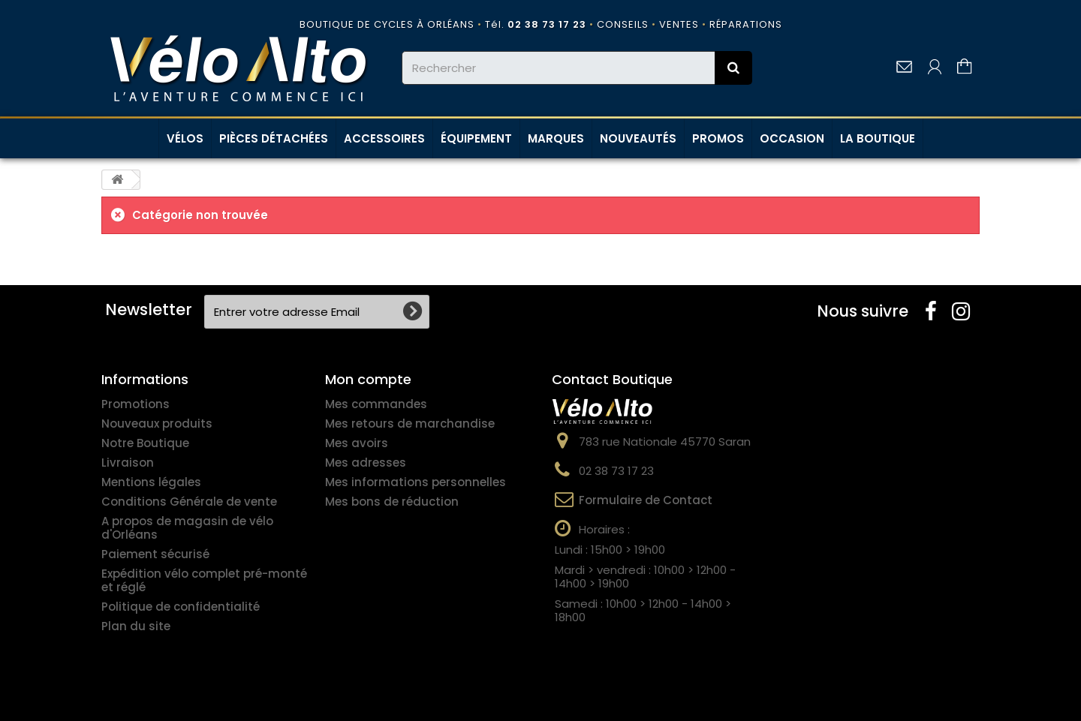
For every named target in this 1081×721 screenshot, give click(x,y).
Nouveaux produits (156, 423)
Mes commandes (376, 404)
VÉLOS (185, 138)
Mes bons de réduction (392, 501)
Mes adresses (365, 462)
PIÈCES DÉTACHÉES (273, 138)
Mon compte (368, 379)
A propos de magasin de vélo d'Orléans (187, 527)
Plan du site (135, 626)
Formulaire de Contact (645, 500)
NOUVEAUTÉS (638, 138)
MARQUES (556, 138)
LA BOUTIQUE (877, 138)
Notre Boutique (145, 443)
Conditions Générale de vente (189, 501)
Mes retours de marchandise (410, 423)
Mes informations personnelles (415, 482)
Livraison (127, 462)
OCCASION (792, 138)
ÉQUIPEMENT (476, 138)
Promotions (135, 404)
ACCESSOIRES (384, 138)
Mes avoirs (356, 443)
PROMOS (718, 138)
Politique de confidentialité (180, 606)
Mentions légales (151, 482)
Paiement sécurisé (155, 554)
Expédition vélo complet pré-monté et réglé (204, 580)
